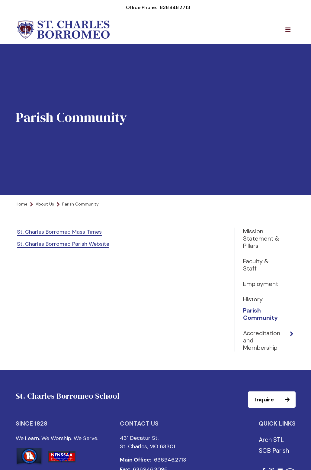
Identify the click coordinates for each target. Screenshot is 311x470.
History (253, 299)
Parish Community (260, 314)
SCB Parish (274, 451)
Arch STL (271, 440)
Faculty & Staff (256, 265)
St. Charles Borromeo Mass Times (59, 231)
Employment (260, 283)
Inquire (275, 399)
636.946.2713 (175, 7)
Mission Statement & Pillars (261, 238)
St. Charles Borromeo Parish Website (63, 244)
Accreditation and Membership (261, 340)
